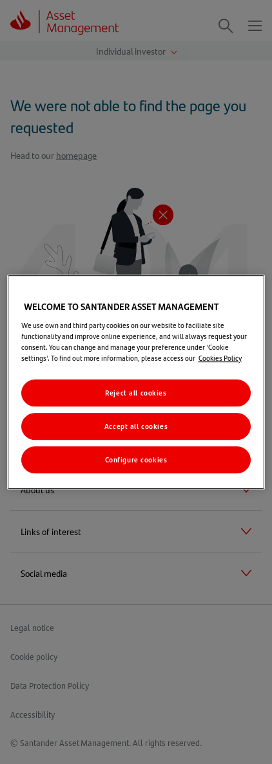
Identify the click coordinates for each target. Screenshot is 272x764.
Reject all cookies (135, 392)
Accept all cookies (136, 426)
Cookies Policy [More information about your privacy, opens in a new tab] (220, 357)
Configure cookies (136, 459)
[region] (136, 382)
